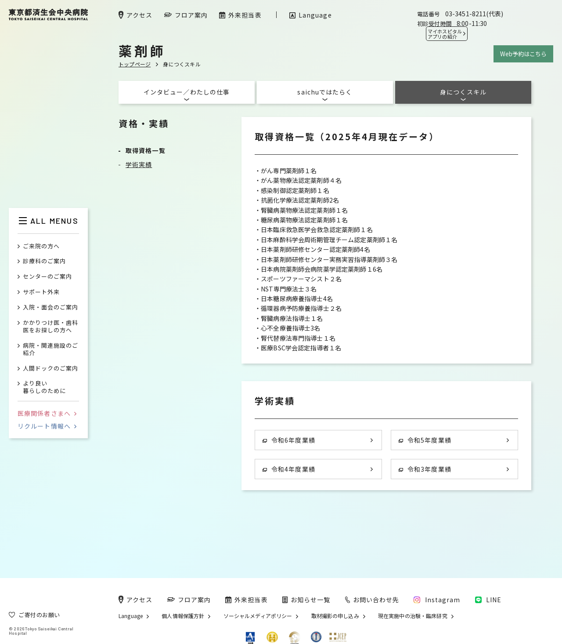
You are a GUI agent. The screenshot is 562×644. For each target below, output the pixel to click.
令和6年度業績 (289, 440)
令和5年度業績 (425, 440)
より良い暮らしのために (44, 387)
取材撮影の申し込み (335, 616)
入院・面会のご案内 (50, 307)
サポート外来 (41, 292)
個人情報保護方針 (183, 616)
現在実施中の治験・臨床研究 (412, 616)
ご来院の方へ (41, 246)
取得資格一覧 (146, 150)
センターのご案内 (47, 276)
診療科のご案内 (44, 261)
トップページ (135, 64)
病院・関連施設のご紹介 (50, 349)
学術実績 (139, 164)
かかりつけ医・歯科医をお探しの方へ (50, 326)
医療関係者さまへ (47, 413)
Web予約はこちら (523, 54)
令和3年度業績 (425, 469)
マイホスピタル (445, 34)
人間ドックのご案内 (50, 368)
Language (131, 616)
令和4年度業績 (289, 469)
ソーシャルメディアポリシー (257, 616)
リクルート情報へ (47, 426)
